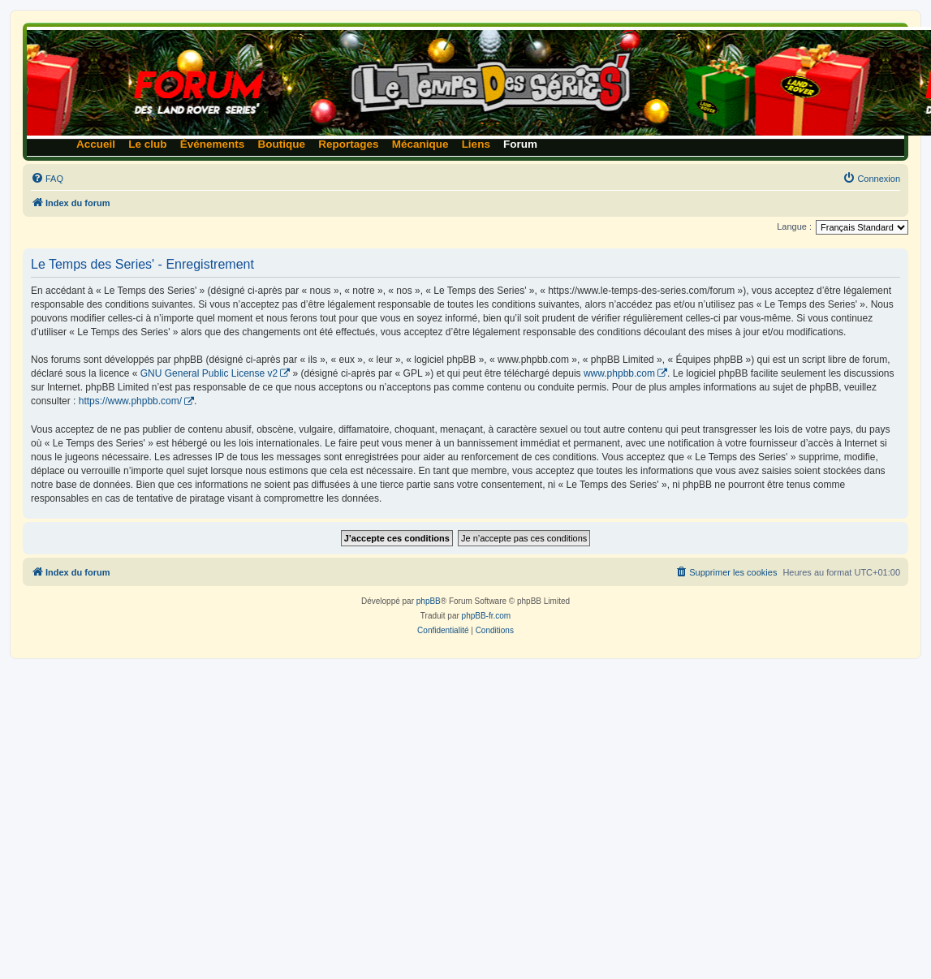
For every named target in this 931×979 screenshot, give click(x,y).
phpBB (428, 601)
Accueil (95, 144)
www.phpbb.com (619, 373)
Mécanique (420, 144)
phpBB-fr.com (486, 615)
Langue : (794, 226)
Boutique (282, 144)
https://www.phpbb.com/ (130, 401)
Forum (520, 144)
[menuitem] (47, 178)
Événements (212, 144)
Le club (147, 144)
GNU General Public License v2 (209, 373)
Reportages (348, 144)
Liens (476, 144)
